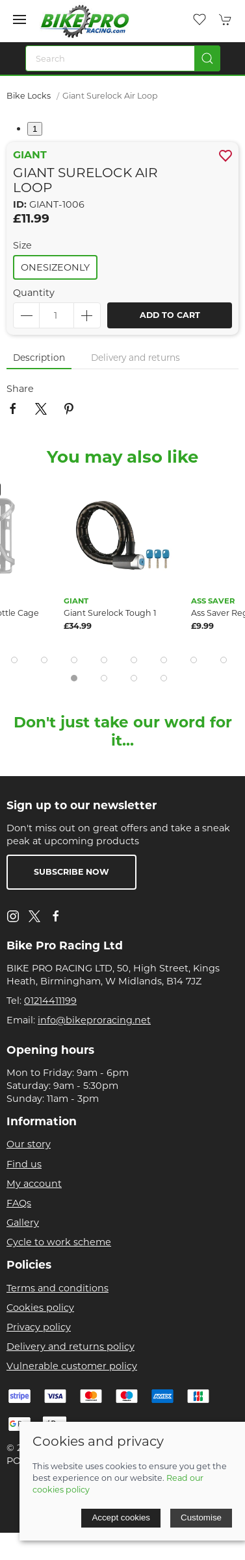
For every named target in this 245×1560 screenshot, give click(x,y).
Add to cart (170, 315)
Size (22, 245)
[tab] (14, 660)
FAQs (18, 1203)
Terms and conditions (57, 1288)
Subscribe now (71, 872)
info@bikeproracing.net (94, 1020)
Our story (28, 1144)
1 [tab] (34, 129)
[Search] (122, 58)
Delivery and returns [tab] (135, 357)
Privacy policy (38, 1327)
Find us (24, 1164)
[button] (19, 19)
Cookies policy (40, 1307)
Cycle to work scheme (58, 1242)
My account (34, 1183)
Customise (201, 1517)
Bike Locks (28, 96)
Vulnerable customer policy (71, 1366)
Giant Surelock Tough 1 (110, 613)
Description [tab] (39, 357)
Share (20, 389)
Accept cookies (121, 1517)
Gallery (22, 1222)
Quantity (34, 293)
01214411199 (50, 1000)
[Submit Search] (207, 58)
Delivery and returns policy (70, 1346)
